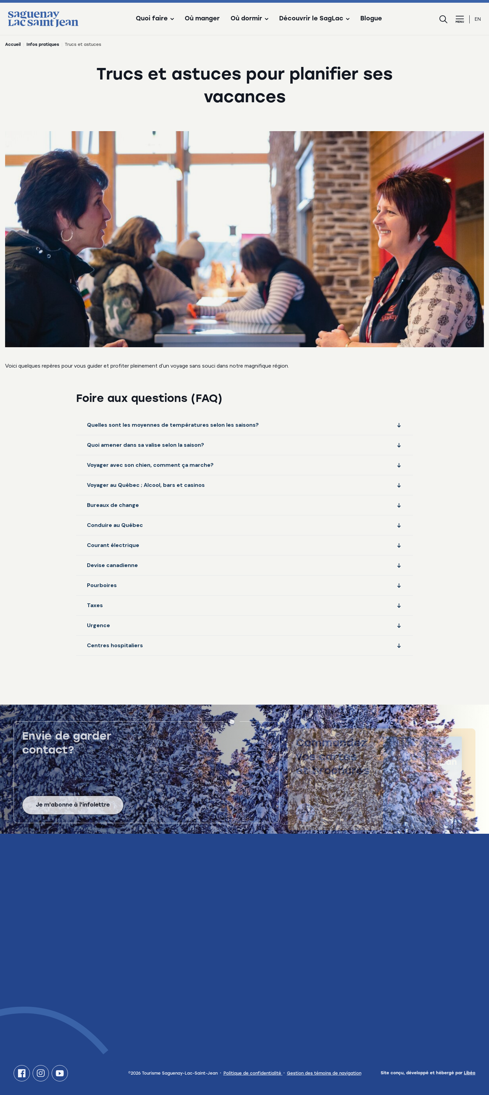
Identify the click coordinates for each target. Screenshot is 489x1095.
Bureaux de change (244, 505)
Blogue (371, 19)
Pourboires (244, 585)
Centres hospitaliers (244, 645)
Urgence (244, 625)
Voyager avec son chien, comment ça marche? (244, 465)
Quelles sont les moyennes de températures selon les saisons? (244, 424)
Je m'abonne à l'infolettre (73, 812)
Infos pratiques (42, 45)
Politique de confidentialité (253, 1074)
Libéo (469, 1073)
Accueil (13, 45)
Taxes (244, 605)
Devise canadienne (244, 565)
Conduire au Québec (244, 525)
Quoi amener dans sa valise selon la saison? (244, 444)
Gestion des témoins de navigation (324, 1074)
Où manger (202, 19)
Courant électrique (244, 545)
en (478, 19)
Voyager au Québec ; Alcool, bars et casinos (244, 485)
